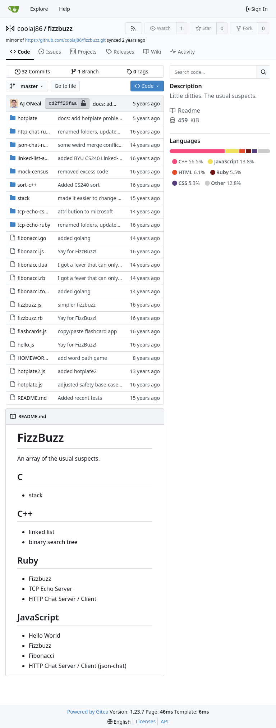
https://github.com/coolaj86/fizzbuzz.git (65, 40)
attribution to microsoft (85, 211)
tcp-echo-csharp (36, 211)
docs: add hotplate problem (90, 118)
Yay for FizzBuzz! (77, 251)
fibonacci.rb (31, 278)
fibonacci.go (32, 238)
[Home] (14, 9)
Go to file (65, 85)
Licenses (146, 721)
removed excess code (83, 171)
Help (64, 8)
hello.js (26, 344)
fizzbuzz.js (29, 304)
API (165, 721)
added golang (74, 238)
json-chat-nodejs (37, 144)
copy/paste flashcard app (87, 331)
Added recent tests (80, 397)
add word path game (82, 357)
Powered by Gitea (88, 711)
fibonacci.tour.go (37, 291)
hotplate (27, 118)
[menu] (119, 721)
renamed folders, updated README (99, 131)
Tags (137, 71)
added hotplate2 (77, 371)
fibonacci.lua (32, 264)
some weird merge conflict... (91, 144)
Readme (185, 110)
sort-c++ (27, 184)
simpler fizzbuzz (77, 304)
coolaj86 (29, 28)
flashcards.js (32, 331)
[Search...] (263, 72)
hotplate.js (30, 384)
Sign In (256, 8)
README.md (32, 397)
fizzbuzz (60, 28)
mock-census (33, 171)
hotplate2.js (31, 371)
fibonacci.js (31, 251)
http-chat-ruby (35, 131)
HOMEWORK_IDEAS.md (45, 357)
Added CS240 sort (79, 184)
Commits (32, 71)
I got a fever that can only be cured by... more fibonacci (122, 264)
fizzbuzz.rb (30, 318)
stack (24, 198)
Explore (39, 8)
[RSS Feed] (133, 28)
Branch (85, 71)
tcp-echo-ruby (34, 224)
